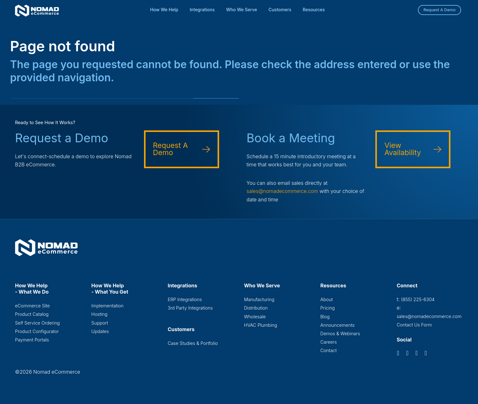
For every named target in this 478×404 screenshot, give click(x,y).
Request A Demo (440, 9)
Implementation (107, 305)
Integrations (202, 9)
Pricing (327, 308)
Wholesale (255, 316)
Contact (328, 350)
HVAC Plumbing (260, 325)
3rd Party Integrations (190, 308)
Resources (314, 9)
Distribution (256, 308)
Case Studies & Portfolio (193, 343)
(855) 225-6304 (417, 299)
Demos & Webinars (340, 333)
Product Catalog (32, 314)
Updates (100, 331)
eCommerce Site (32, 305)
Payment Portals (32, 339)
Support (99, 322)
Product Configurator (37, 331)
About (326, 299)
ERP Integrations (185, 299)
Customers (280, 9)
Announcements (337, 325)
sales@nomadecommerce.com (283, 191)
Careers (328, 342)
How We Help (164, 9)
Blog (325, 316)
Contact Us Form (414, 324)
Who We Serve (241, 9)
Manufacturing (259, 299)
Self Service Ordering (37, 322)
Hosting (99, 314)
